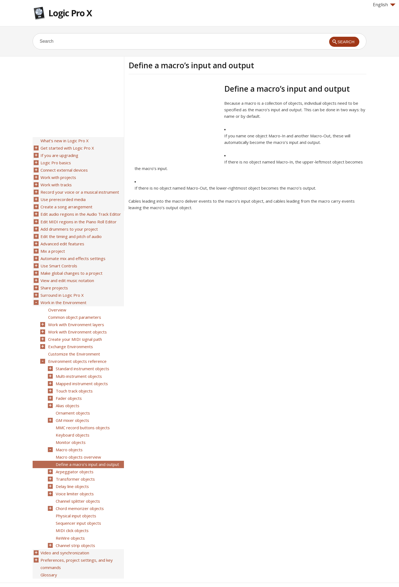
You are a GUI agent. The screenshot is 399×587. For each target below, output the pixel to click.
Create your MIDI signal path (75, 331)
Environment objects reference (77, 353)
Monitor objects (70, 430)
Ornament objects (72, 402)
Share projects (54, 282)
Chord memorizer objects (79, 494)
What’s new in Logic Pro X (64, 140)
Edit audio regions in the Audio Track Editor (80, 211)
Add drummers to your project (69, 225)
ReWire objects (70, 522)
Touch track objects (73, 381)
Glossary (48, 558)
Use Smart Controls (58, 261)
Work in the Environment (63, 296)
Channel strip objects (75, 529)
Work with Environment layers (76, 317)
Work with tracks (55, 183)
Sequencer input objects (78, 508)
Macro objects (68, 437)
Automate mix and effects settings (72, 254)
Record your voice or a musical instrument (79, 190)
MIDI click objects (71, 515)
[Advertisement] (174, 122)
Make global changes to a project (71, 268)
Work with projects (58, 176)
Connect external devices (64, 169)
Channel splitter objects (77, 487)
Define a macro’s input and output (87, 452)
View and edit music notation (67, 275)
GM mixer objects (72, 409)
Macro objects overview (78, 444)
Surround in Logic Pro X (61, 289)
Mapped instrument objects (81, 374)
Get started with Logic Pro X (67, 147)
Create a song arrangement (66, 204)
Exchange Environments (70, 338)
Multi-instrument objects (78, 367)
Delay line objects (72, 473)
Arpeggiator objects (74, 459)
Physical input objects (75, 501)
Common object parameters (74, 310)
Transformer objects (75, 466)
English (384, 5)
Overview (57, 303)
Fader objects (68, 388)
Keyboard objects (72, 423)
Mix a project (52, 246)
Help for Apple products (52, 573)
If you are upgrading (59, 154)
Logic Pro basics (55, 162)
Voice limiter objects (74, 480)
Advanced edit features (62, 239)
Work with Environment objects (77, 324)
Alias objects (67, 395)
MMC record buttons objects (82, 416)
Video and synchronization (64, 536)
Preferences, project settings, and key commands (76, 547)
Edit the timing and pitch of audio (70, 232)
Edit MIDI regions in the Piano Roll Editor (78, 218)
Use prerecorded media (62, 197)
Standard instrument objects (82, 360)
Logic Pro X (70, 13)
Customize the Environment (74, 345)
